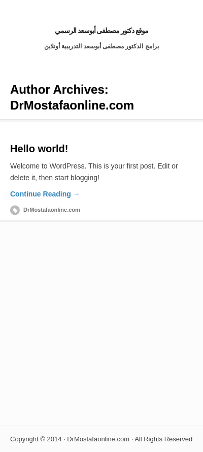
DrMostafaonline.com (51, 210)
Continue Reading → (45, 194)
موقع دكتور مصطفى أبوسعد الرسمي (102, 30)
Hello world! (39, 148)
